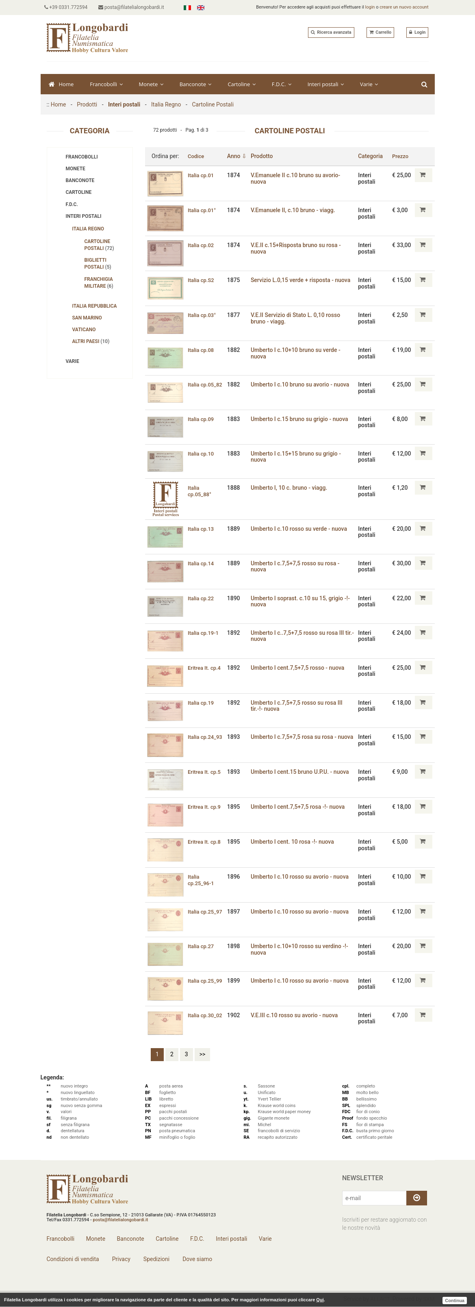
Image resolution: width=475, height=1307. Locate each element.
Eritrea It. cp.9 (205, 806)
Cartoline (241, 84)
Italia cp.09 (202, 419)
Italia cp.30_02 (206, 1015)
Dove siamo (197, 1259)
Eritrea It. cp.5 (205, 772)
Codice (196, 156)
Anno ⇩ (239, 156)
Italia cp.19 (202, 702)
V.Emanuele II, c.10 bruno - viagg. (295, 210)
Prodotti (87, 104)
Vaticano (84, 329)
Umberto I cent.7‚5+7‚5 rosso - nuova (300, 667)
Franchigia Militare (99, 282)
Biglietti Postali (98, 263)
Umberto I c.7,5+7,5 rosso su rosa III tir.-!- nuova (299, 705)
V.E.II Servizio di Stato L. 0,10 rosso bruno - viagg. (298, 318)
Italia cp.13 (202, 528)
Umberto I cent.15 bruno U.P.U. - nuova (302, 772)
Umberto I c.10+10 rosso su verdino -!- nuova (302, 949)
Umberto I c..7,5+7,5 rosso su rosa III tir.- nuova (300, 636)
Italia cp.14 (202, 563)
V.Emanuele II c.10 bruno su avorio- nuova (298, 178)
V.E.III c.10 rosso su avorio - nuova (296, 1015)
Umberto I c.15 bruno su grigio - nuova (302, 419)
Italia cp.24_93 (206, 737)
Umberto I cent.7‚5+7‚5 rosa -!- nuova (300, 806)
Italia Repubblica (94, 306)
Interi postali (326, 84)
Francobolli (106, 84)
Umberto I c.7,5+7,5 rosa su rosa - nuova (296, 740)
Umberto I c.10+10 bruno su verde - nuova (298, 353)
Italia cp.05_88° (200, 490)
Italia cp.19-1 (204, 633)
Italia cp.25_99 (206, 980)
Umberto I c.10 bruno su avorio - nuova (302, 384)
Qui (319, 1299)
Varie (369, 84)
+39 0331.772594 (68, 7)
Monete (151, 84)
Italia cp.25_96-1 (202, 879)
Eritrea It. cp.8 (205, 841)
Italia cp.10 (202, 453)
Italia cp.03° (203, 315)
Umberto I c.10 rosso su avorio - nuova (302, 876)
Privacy (120, 1259)
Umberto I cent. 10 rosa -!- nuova (294, 841)
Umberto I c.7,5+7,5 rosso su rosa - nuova (297, 566)
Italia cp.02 (202, 245)
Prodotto (264, 156)
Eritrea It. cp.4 (205, 667)
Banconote (196, 84)
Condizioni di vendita (73, 1259)
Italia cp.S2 (202, 280)
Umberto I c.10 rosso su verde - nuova (301, 528)
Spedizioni (155, 1259)
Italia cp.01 (202, 175)
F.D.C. (281, 84)
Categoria (370, 156)
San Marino (87, 318)
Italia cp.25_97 (206, 911)
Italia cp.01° (203, 210)
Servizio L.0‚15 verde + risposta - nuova (303, 280)
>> (203, 1054)
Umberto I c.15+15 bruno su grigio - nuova (298, 456)
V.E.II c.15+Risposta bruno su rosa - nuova (298, 248)
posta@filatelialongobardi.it (135, 7)
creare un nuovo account (404, 7)
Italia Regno (166, 104)
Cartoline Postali (213, 104)
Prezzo (401, 156)
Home (61, 84)
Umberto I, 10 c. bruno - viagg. (291, 487)
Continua (454, 1299)
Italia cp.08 (202, 350)
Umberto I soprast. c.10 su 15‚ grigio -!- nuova (302, 601)
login (370, 7)
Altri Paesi (91, 341)
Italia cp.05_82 (206, 384)
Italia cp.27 (202, 946)
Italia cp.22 (202, 598)
